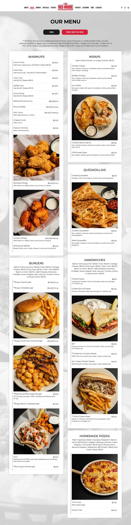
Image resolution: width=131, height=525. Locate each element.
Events (53, 8)
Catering (85, 8)
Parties (78, 8)
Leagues (99, 8)
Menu (32, 8)
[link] (65, 6)
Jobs (92, 8)
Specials (45, 8)
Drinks (38, 8)
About (26, 8)
